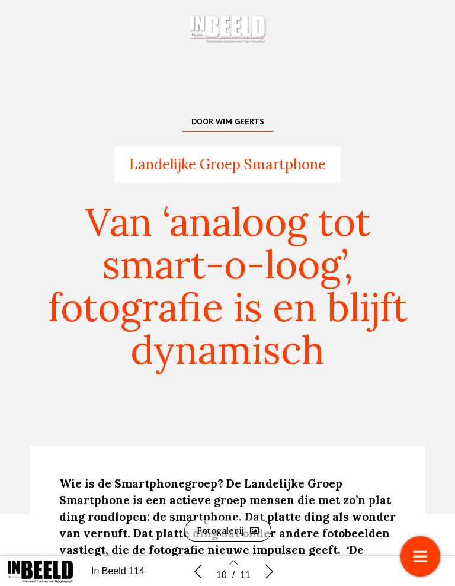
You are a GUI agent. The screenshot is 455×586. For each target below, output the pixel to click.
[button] (227, 531)
